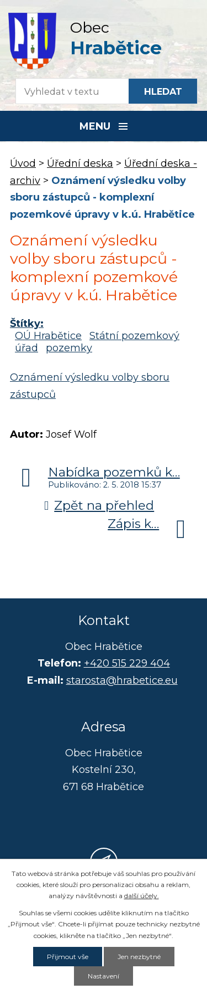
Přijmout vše (67, 956)
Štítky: (27, 323)
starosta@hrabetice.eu (122, 680)
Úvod (23, 163)
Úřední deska (80, 163)
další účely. (141, 895)
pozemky (69, 348)
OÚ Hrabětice (48, 336)
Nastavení (103, 976)
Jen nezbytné (139, 956)
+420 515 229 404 (127, 663)
